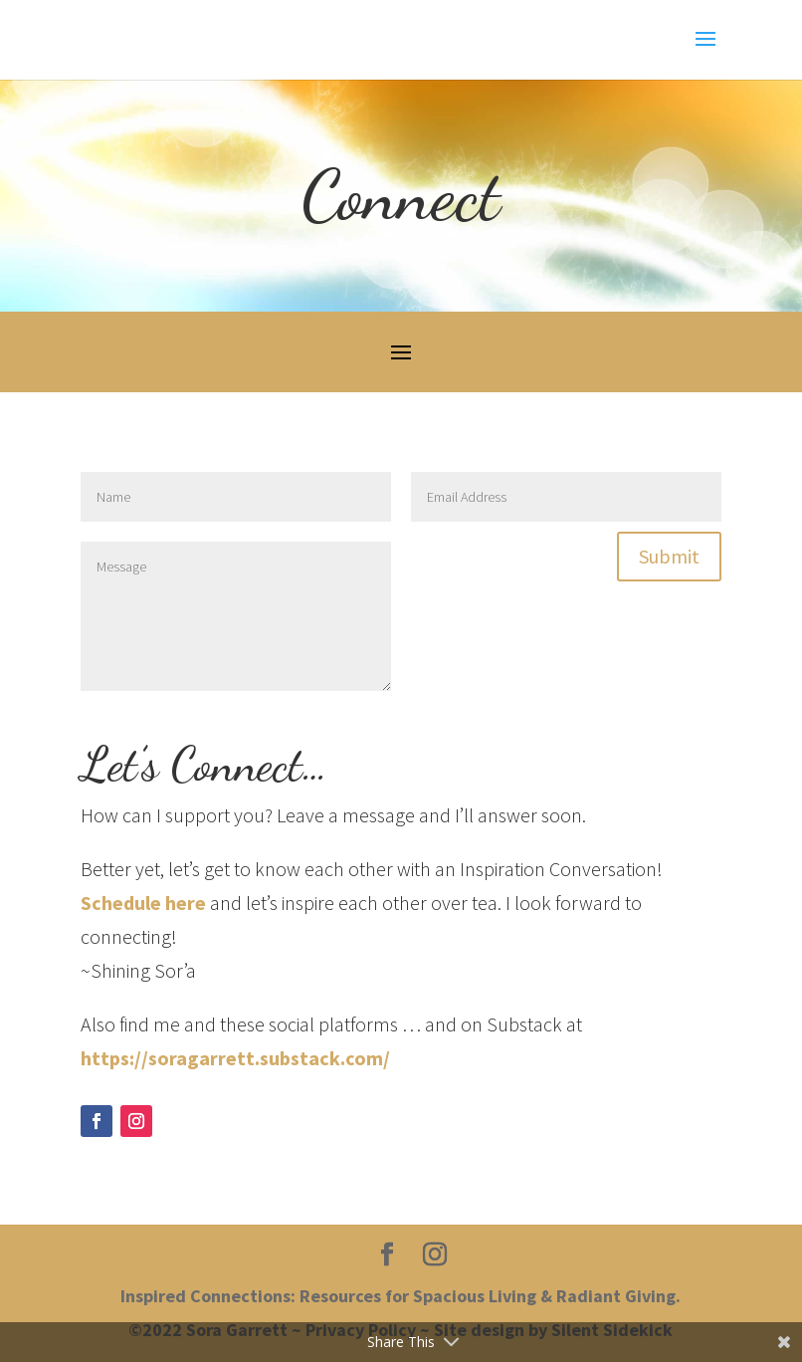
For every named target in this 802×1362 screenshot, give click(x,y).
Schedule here (143, 902)
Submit (669, 556)
